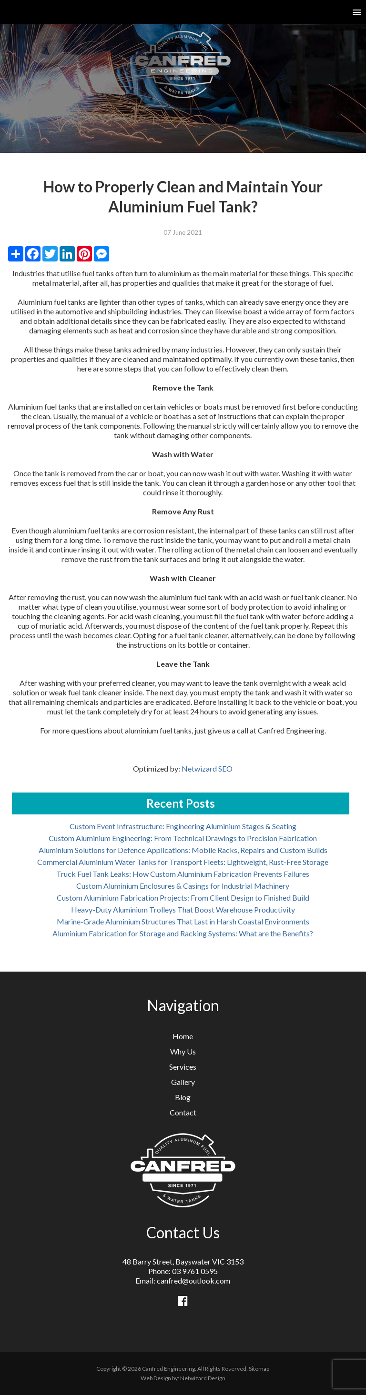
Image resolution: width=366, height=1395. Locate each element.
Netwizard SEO (207, 768)
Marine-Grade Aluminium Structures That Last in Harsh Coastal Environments (183, 921)
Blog (183, 1097)
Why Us (183, 1051)
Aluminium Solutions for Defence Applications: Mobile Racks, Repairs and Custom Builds (183, 849)
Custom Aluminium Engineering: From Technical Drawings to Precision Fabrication (183, 838)
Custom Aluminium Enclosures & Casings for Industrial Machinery (182, 885)
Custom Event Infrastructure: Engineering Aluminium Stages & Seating (183, 826)
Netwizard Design (202, 1378)
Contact (183, 1112)
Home (183, 1036)
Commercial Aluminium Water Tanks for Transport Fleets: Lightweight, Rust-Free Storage (182, 861)
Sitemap (259, 1368)
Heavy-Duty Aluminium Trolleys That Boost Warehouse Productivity (183, 909)
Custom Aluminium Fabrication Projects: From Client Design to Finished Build (183, 897)
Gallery (183, 1081)
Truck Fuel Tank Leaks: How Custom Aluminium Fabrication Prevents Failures (182, 873)
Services (182, 1066)
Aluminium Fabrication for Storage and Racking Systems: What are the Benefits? (182, 933)
